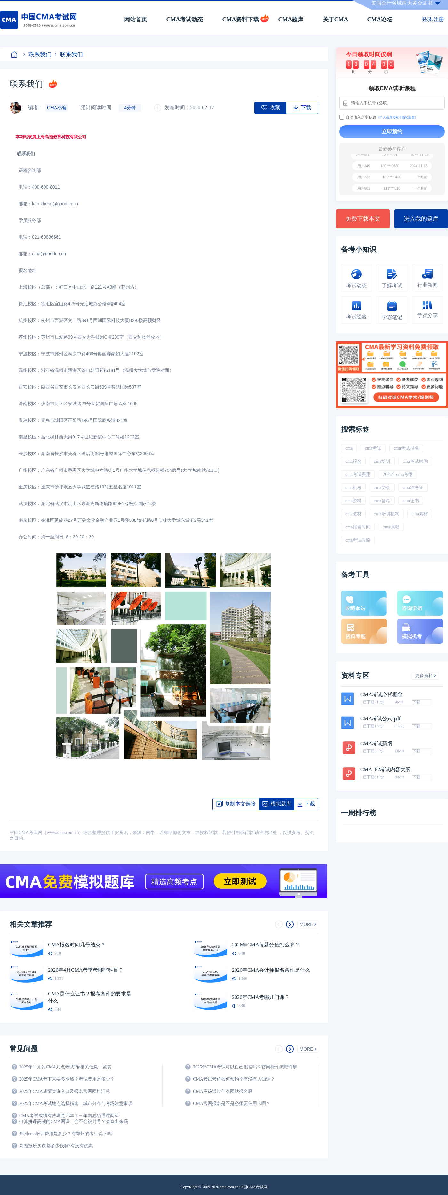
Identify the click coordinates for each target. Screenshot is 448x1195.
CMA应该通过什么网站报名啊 (222, 1091)
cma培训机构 (386, 514)
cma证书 (411, 500)
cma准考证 (413, 487)
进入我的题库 (421, 219)
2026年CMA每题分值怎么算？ (266, 944)
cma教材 (353, 514)
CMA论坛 (380, 19)
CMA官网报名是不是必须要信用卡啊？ (231, 1103)
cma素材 (420, 514)
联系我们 (37, 54)
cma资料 (353, 500)
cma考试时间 (415, 461)
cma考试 (373, 448)
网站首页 (135, 19)
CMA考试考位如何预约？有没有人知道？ (234, 1079)
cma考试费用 (358, 474)
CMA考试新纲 (376, 743)
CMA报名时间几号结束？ (77, 944)
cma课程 (391, 527)
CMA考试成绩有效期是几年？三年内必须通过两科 (69, 1115)
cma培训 (382, 461)
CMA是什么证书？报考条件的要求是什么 (89, 997)
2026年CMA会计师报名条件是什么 (271, 970)
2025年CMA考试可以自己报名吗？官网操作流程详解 (245, 1067)
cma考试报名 (406, 448)
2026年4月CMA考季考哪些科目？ (86, 970)
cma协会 (382, 487)
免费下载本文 (363, 219)
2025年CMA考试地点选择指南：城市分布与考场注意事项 (75, 1103)
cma (349, 448)
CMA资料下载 (240, 19)
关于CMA (335, 19)
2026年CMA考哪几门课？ (261, 997)
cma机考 (353, 487)
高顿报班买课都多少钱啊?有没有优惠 (56, 1145)
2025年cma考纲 (397, 474)
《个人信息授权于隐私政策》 (397, 117)
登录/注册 (433, 19)
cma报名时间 (358, 527)
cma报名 (353, 461)
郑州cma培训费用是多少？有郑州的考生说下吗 (65, 1133)
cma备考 (382, 500)
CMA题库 (291, 19)
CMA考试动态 (184, 19)
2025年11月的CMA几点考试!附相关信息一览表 (65, 1067)
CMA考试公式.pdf (380, 718)
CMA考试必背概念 (381, 694)
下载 (416, 702)
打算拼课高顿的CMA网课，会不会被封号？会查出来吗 (73, 1121)
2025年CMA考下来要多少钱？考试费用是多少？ (67, 1079)
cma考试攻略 (358, 540)
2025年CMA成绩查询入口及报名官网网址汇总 (64, 1091)
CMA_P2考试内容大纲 (385, 769)
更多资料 (425, 675)
